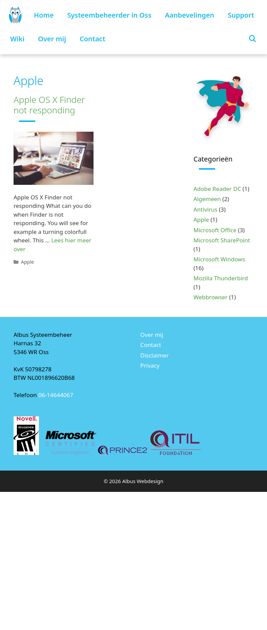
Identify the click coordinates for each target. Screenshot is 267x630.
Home (44, 15)
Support (241, 15)
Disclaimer (154, 355)
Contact (92, 38)
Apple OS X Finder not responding (49, 104)
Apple (27, 262)
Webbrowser (210, 297)
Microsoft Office (215, 230)
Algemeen (207, 199)
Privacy (150, 365)
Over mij (52, 38)
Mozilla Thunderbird (220, 278)
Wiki (17, 38)
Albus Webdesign (143, 481)
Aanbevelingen (189, 15)
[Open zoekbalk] (252, 39)
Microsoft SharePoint (221, 240)
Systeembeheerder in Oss (109, 15)
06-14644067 (55, 395)
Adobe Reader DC (217, 189)
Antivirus (205, 209)
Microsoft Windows (219, 259)
